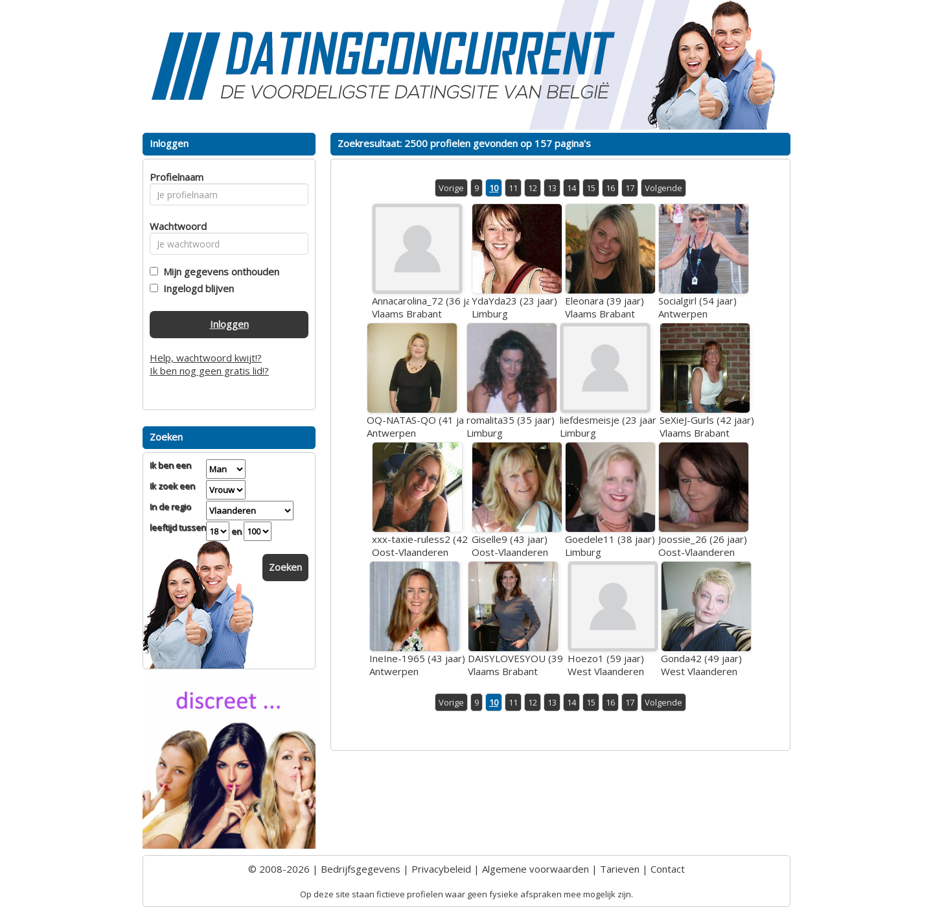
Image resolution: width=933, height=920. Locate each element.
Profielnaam (175, 176)
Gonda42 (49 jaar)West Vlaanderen (701, 665)
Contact (668, 868)
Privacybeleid (441, 868)
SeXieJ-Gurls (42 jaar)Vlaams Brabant (707, 426)
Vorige (451, 188)
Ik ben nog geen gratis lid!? (209, 370)
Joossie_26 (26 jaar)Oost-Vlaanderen (702, 545)
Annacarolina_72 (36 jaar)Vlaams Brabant (427, 307)
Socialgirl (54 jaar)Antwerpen (697, 307)
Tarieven (619, 868)
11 (513, 188)
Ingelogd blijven (196, 288)
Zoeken (285, 566)
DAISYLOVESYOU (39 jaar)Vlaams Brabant (527, 665)
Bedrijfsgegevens (360, 868)
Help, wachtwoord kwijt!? (206, 357)
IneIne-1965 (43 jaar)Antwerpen (417, 665)
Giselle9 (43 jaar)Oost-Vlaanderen (510, 545)
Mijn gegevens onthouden (218, 271)
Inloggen (229, 323)
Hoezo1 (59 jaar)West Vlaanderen (606, 665)
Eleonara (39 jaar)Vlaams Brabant (604, 307)
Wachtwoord (175, 226)
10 (493, 188)
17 (629, 188)
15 (590, 188)
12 (532, 188)
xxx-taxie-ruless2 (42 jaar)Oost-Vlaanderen (431, 545)
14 (571, 188)
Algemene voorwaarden (535, 868)
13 (552, 188)
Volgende (663, 188)
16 (610, 188)
